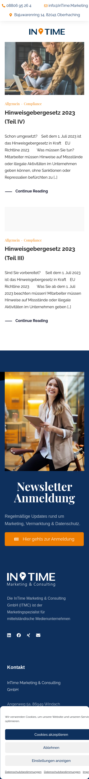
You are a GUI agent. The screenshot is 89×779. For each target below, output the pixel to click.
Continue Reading (31, 191)
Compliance (33, 104)
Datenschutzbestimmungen (23, 772)
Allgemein (12, 104)
